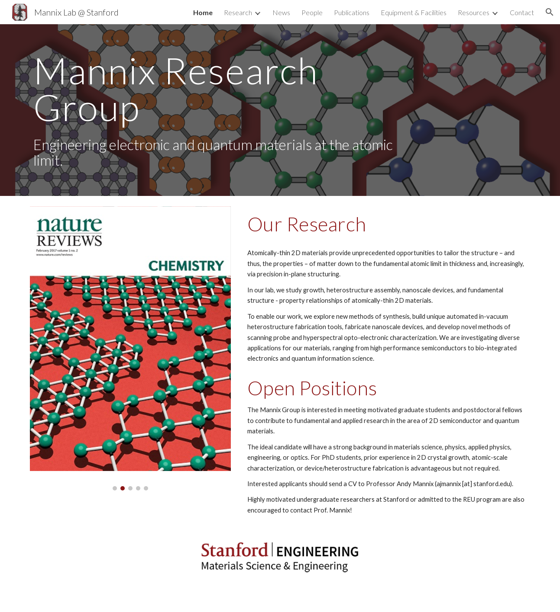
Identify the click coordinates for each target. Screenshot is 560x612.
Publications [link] (351, 12)
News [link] (281, 12)
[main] (215, 110)
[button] (549, 12)
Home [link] (203, 12)
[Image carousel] (130, 348)
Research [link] (238, 12)
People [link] (312, 12)
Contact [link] (522, 12)
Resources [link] (473, 12)
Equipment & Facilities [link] (414, 12)
